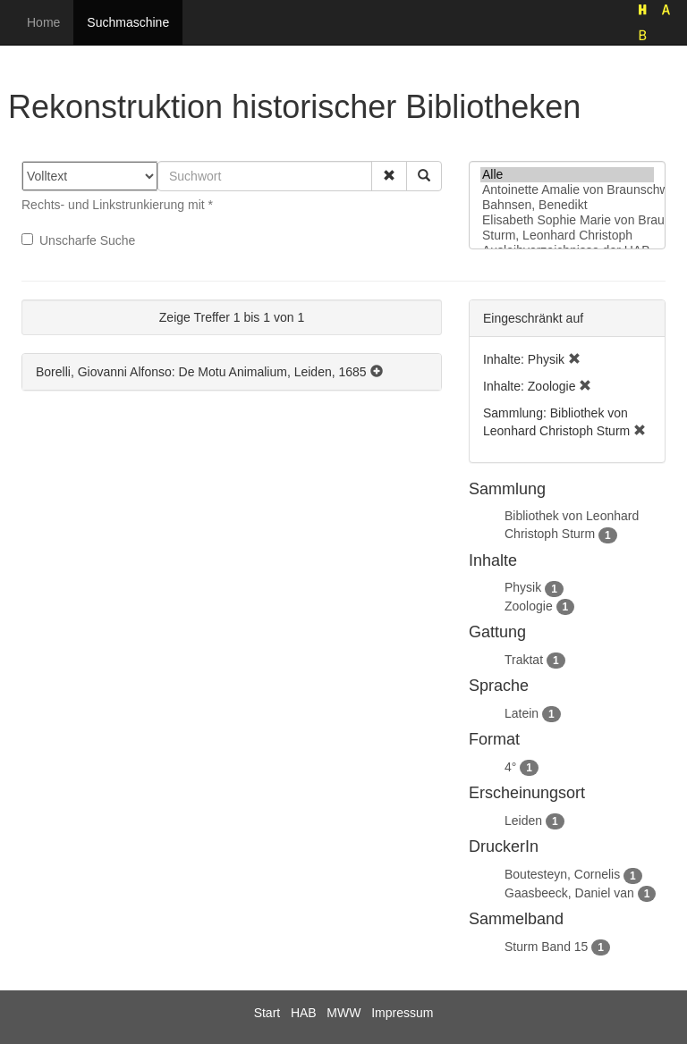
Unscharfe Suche (78, 240)
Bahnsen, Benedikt (567, 205)
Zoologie (529, 606)
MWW (343, 1013)
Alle (567, 174)
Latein (522, 713)
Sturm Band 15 (546, 946)
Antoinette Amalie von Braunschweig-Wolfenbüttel (567, 190)
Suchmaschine (128, 22)
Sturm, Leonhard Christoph (567, 235)
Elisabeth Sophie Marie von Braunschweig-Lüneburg (567, 220)
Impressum (402, 1013)
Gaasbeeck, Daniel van (569, 893)
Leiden (523, 820)
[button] (389, 176)
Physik (523, 587)
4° (510, 767)
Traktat (524, 659)
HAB (304, 1013)
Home (43, 22)
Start (267, 1013)
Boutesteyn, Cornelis (562, 874)
